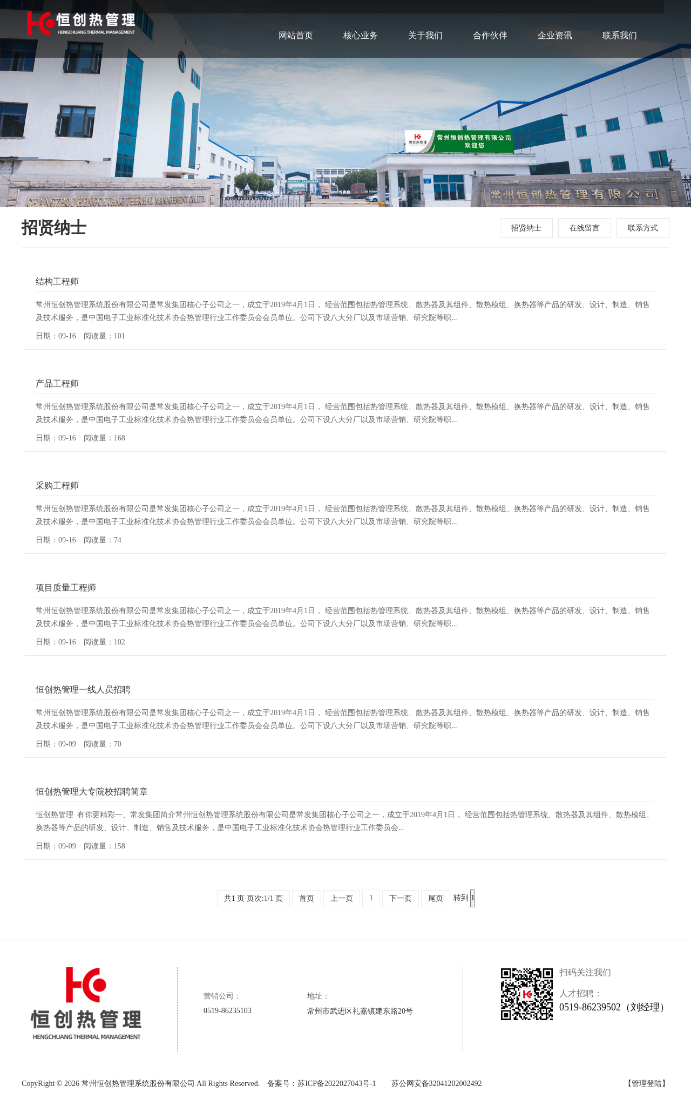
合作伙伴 (490, 22)
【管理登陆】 (646, 1083)
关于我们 (425, 22)
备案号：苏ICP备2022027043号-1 (321, 1083)
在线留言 (585, 228)
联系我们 (619, 22)
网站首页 (296, 22)
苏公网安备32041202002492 (436, 1083)
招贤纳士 (526, 228)
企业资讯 (555, 22)
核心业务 (360, 22)
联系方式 (643, 228)
